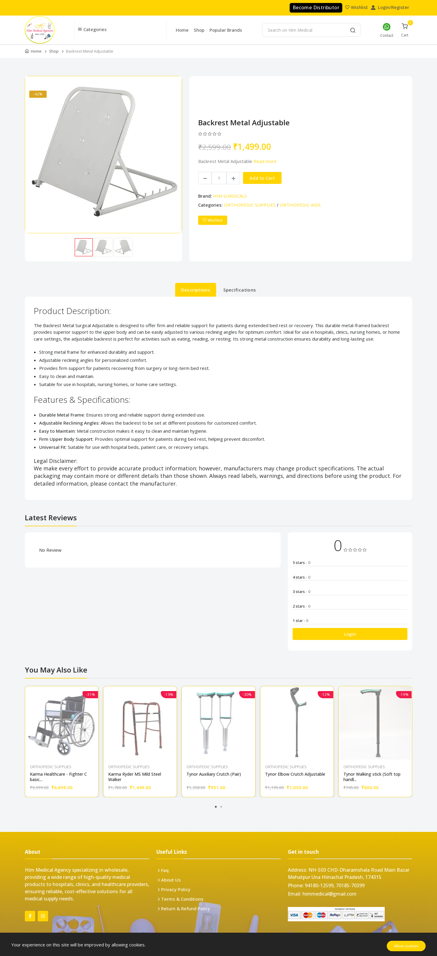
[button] (120, 30)
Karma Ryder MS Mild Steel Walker (134, 776)
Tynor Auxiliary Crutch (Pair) (214, 774)
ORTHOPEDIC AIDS (300, 205)
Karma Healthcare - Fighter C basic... (58, 776)
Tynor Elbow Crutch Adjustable (295, 774)
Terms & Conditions (182, 899)
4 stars (301, 577)
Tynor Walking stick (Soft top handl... (372, 776)
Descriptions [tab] (195, 290)
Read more (264, 161)
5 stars (301, 562)
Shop (199, 30)
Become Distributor (316, 7)
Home (182, 30)
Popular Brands (226, 30)
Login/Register (390, 7)
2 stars (301, 606)
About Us (171, 880)
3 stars (301, 591)
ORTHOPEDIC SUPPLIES (250, 205)
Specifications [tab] (239, 290)
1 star (300, 620)
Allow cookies (406, 946)
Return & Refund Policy (185, 908)
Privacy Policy (175, 889)
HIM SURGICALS (230, 196)
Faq (165, 870)
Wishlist (357, 7)
